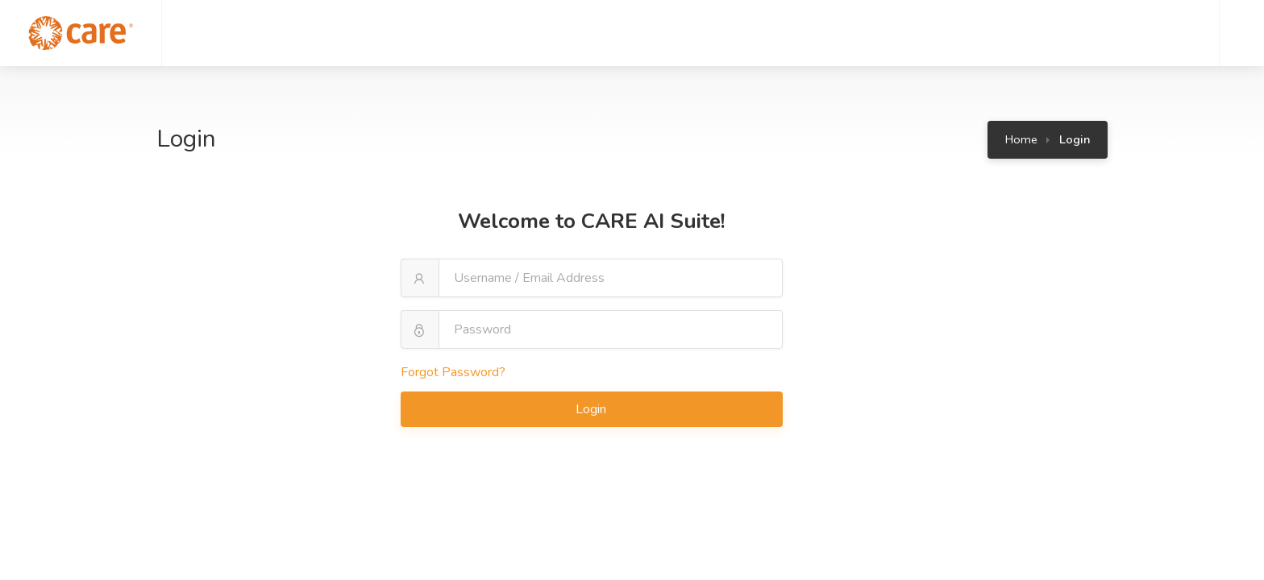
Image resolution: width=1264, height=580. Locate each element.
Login (592, 409)
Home (1021, 139)
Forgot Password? (453, 372)
